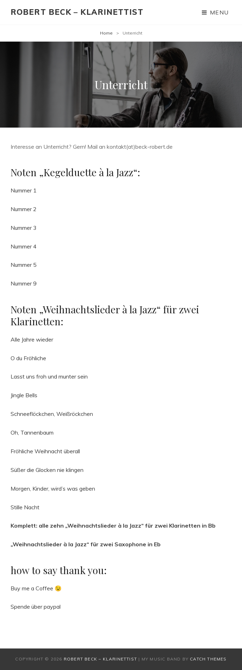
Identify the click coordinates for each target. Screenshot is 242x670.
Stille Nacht (25, 507)
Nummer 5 (24, 264)
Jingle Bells (24, 395)
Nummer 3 (24, 227)
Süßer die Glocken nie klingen (47, 469)
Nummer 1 (24, 190)
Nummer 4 (24, 246)
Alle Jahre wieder (32, 339)
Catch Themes (208, 659)
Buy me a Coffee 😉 (36, 588)
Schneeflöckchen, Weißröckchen (52, 413)
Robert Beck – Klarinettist (77, 12)
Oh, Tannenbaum (32, 432)
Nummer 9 (24, 283)
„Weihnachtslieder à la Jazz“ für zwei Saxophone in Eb (86, 544)
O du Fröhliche (28, 358)
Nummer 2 (24, 209)
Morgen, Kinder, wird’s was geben (53, 488)
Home (106, 33)
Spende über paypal (36, 606)
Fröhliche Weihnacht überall (45, 451)
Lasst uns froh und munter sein (49, 376)
